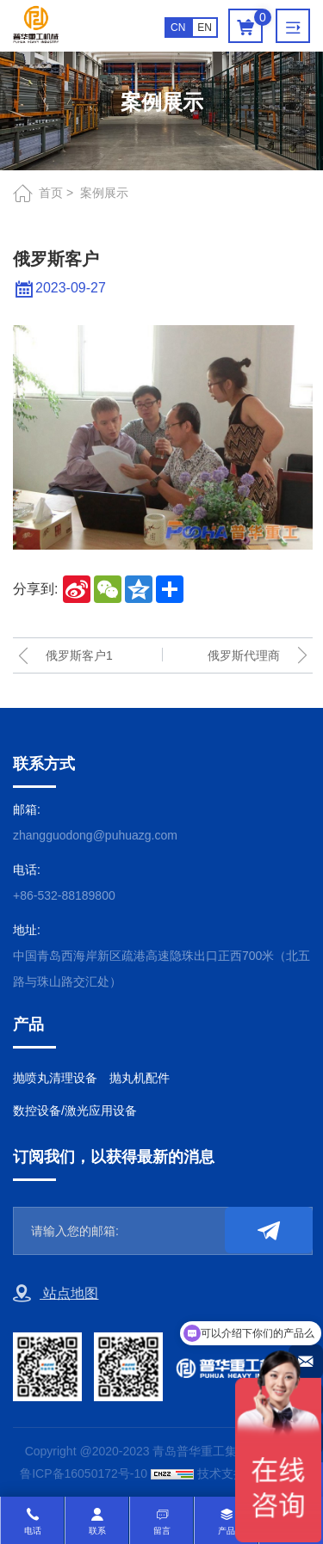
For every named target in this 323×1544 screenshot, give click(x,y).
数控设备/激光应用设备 (75, 1110)
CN (178, 28)
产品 (226, 1530)
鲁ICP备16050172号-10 (83, 1473)
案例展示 (104, 193)
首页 (51, 193)
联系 (97, 1530)
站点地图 (55, 1294)
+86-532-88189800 (64, 895)
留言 (162, 1530)
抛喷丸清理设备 (55, 1078)
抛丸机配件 (139, 1078)
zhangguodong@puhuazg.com (95, 835)
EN (204, 28)
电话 (32, 1530)
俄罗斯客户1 (79, 655)
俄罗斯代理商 (244, 655)
